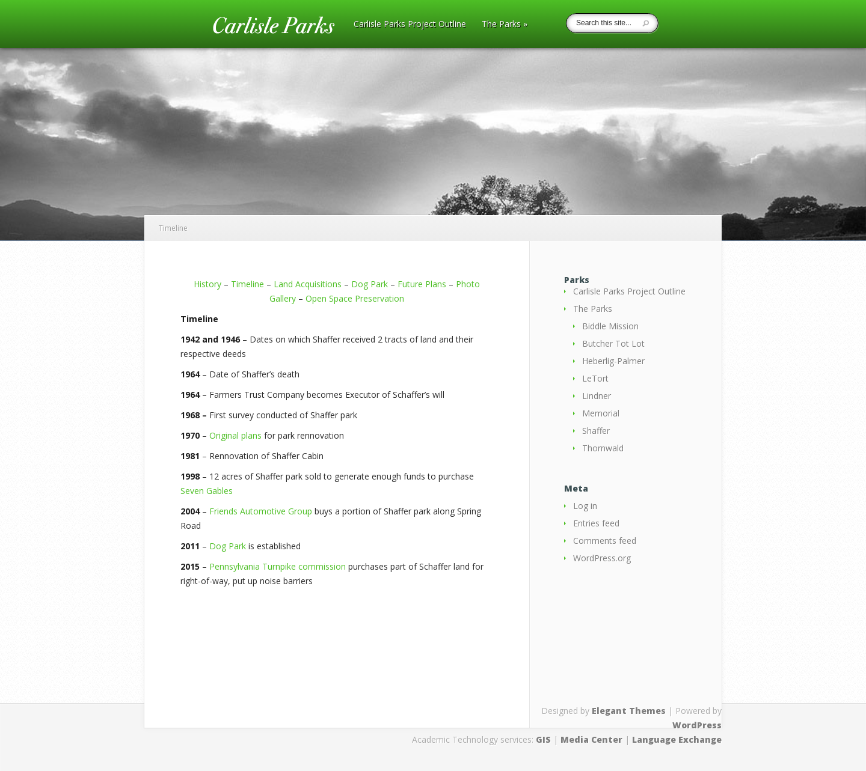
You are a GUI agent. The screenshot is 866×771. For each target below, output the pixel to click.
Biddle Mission (610, 326)
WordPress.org (602, 558)
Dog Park (369, 284)
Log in (585, 505)
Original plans (235, 435)
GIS (543, 739)
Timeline (247, 284)
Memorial (600, 413)
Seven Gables (206, 490)
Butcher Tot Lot (613, 343)
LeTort (595, 378)
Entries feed (596, 523)
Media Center (591, 739)
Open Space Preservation (355, 298)
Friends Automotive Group (260, 511)
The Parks (504, 24)
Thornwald (603, 448)
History (207, 284)
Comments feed (604, 540)
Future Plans (422, 284)
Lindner (596, 395)
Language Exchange (677, 739)
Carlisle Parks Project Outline (410, 24)
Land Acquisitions (308, 284)
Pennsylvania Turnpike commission (277, 566)
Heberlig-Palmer (613, 361)
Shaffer (596, 430)
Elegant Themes (629, 710)
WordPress (697, 725)
